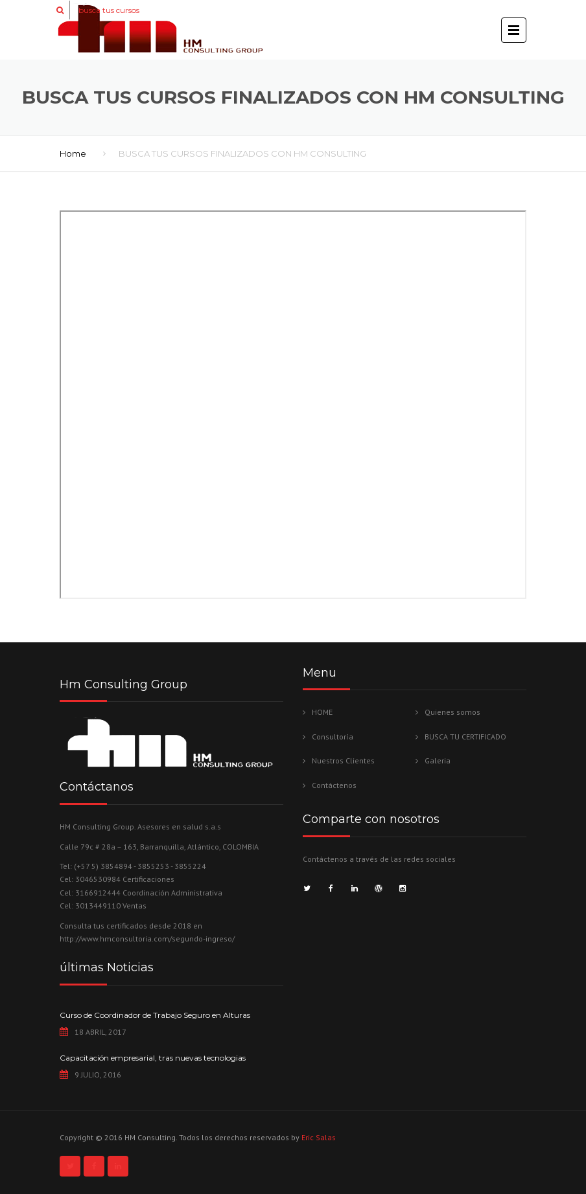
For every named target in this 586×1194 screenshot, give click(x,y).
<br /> (293, 404)
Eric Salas (318, 1137)
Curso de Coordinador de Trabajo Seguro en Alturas (155, 1015)
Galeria (438, 760)
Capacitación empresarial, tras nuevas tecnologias (153, 1058)
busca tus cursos (108, 10)
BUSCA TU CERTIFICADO (465, 736)
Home (73, 153)
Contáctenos (334, 785)
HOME (322, 712)
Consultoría (332, 736)
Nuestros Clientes (343, 760)
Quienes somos (452, 712)
